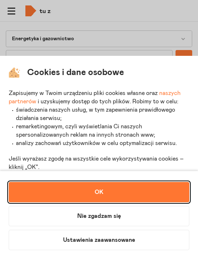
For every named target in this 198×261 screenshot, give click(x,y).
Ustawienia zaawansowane (99, 240)
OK (99, 192)
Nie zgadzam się (99, 216)
